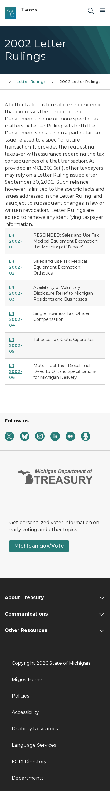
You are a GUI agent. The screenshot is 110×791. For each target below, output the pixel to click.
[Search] (90, 10)
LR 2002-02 (15, 267)
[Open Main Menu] (102, 10)
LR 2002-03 (15, 293)
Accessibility (25, 712)
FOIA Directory (29, 761)
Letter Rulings (31, 81)
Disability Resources (35, 729)
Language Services (34, 745)
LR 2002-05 (15, 345)
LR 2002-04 (15, 319)
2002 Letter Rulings (80, 81)
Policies (20, 696)
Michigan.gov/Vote (39, 546)
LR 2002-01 (15, 241)
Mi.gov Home (27, 679)
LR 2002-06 (15, 371)
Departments (27, 778)
